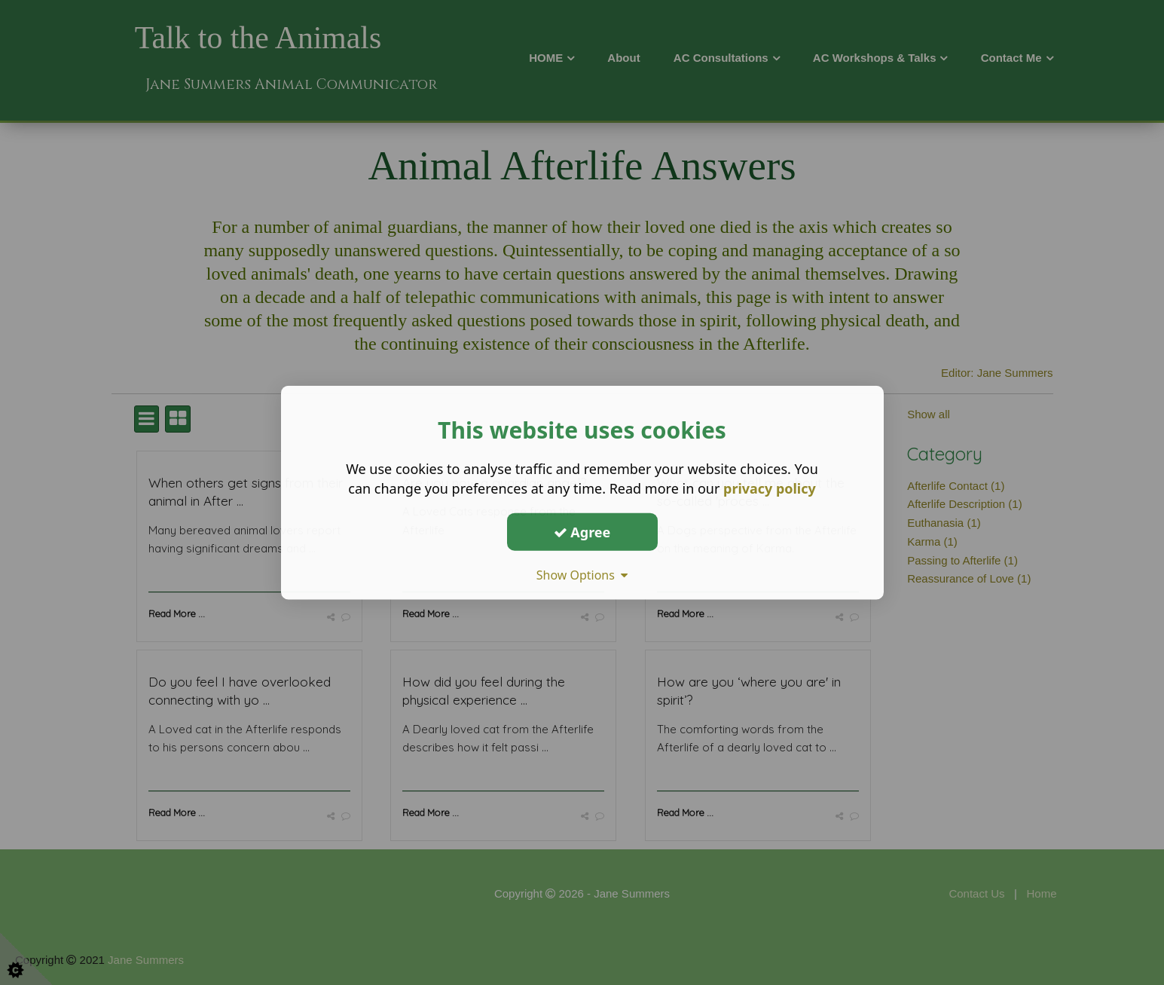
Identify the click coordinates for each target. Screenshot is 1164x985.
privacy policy (769, 488)
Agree (582, 531)
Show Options (582, 575)
